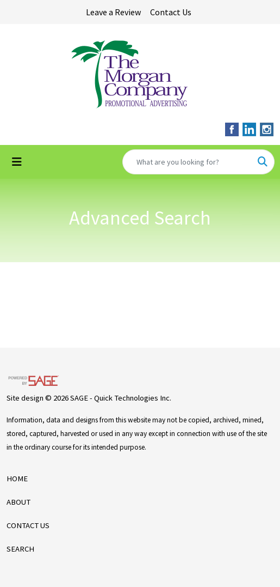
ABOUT (18, 502)
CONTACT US (28, 525)
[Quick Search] (187, 161)
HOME (17, 478)
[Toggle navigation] (16, 162)
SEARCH (20, 549)
